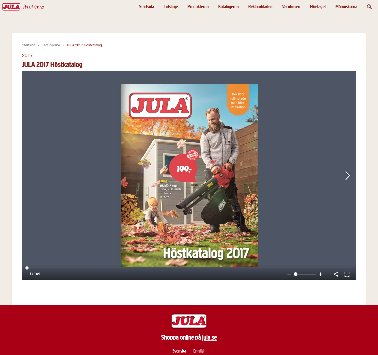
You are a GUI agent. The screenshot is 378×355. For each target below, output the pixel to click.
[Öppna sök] (369, 6)
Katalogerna (228, 7)
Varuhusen (291, 7)
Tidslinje (171, 7)
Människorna (346, 7)
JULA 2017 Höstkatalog (84, 45)
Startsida (146, 7)
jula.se (209, 337)
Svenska (179, 351)
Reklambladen (260, 7)
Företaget (318, 7)
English (199, 351)
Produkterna (198, 7)
